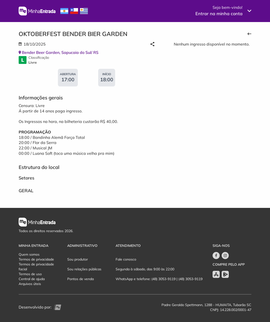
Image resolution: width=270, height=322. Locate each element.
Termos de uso (30, 274)
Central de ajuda (32, 279)
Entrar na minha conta (219, 13)
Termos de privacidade (36, 259)
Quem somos (29, 254)
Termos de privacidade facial (36, 266)
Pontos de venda (80, 279)
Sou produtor (77, 259)
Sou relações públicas (84, 269)
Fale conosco (126, 259)
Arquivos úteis (30, 284)
